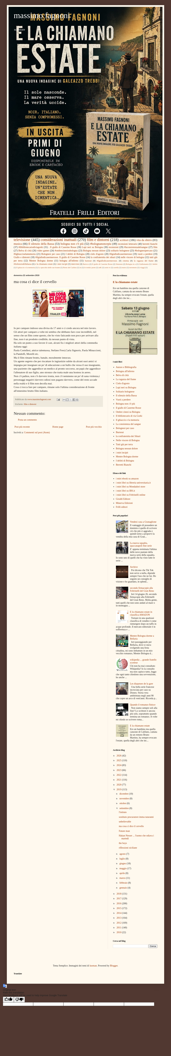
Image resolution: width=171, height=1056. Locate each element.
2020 (119, 784)
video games (43, 250)
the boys (123, 843)
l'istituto (123, 812)
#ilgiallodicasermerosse (120, 254)
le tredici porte (90, 267)
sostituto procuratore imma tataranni (136, 817)
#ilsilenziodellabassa (22, 264)
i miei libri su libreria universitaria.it (133, 482)
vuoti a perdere (145, 254)
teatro (124, 267)
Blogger (113, 965)
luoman (93, 965)
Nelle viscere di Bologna (128, 440)
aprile (122, 873)
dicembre (124, 793)
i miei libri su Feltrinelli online (130, 495)
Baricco (86, 264)
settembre (124, 808)
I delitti (154, 264)
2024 (119, 765)
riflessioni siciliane (128, 847)
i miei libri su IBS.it (125, 490)
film (155, 247)
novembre (124, 798)
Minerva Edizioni (124, 503)
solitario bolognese (120, 250)
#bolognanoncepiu (100, 243)
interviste (75, 264)
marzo (122, 878)
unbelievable (125, 821)
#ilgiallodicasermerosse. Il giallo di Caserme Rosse (60, 257)
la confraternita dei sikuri (103, 257)
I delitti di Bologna (75, 254)
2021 (119, 779)
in (80, 267)
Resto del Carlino (69, 267)
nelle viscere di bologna (132, 257)
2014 (119, 913)
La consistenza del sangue (128, 424)
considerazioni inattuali (59, 240)
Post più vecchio (94, 427)
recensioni (114, 247)
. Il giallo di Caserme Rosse (62, 247)
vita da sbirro (144, 240)
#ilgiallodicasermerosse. (107, 261)
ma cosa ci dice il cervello (131, 826)
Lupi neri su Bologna (92, 247)
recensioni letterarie (127, 244)
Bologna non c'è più (125, 403)
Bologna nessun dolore (94, 250)
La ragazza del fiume (126, 379)
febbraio (123, 883)
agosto (122, 854)
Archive (134, 567)
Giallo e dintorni (22, 257)
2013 (119, 918)
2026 (119, 755)
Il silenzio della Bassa (41, 243)
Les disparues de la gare (141, 683)
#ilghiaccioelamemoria (25, 254)
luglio (122, 858)
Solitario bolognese (125, 391)
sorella (116, 267)
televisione (22, 240)
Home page (57, 427)
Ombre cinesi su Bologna (128, 412)
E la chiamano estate (125, 282)
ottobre (123, 803)
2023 (119, 770)
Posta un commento (27, 420)
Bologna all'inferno (125, 371)
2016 (119, 903)
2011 (119, 927)
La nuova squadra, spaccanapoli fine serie (141, 544)
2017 (119, 898)
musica (18, 243)
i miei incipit (62, 264)
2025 (119, 760)
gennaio (123, 887)
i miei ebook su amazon (127, 478)
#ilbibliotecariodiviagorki (30, 247)
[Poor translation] (19, 999)
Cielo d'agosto (123, 383)
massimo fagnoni (42, 15)
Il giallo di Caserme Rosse (102, 264)
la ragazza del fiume (144, 261)
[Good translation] (8, 999)
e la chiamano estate (44, 264)
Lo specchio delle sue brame (49, 267)
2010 (119, 932)
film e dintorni (98, 240)
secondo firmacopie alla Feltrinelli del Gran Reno (142, 589)
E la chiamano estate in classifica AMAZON (141, 613)
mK (100, 267)
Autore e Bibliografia (126, 367)
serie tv (107, 267)
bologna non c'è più (72, 243)
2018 (119, 893)
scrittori (124, 240)
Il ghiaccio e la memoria (25, 267)
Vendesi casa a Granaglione (143, 522)
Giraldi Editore (123, 499)
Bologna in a (131, 264)
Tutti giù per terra (124, 444)
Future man (124, 831)
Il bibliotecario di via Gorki (129, 416)
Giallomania (143, 264)
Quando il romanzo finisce (142, 704)
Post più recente (22, 427)
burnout (88, 261)
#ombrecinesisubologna (66, 250)
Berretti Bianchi (123, 464)
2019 (119, 789)
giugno (123, 863)
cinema (126, 261)
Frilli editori (122, 507)
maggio (123, 868)
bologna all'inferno (69, 260)
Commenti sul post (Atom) (37, 432)
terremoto (133, 267)
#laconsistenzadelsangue (136, 247)
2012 (119, 923)
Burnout (120, 432)
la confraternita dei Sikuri (128, 436)
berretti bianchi (150, 244)
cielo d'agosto (97, 254)
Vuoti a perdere (123, 399)
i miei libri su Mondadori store (130, 486)
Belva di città (25, 250)
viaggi (142, 267)
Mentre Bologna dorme (41, 260)
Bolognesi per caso (50, 254)
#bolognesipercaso (144, 250)
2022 (119, 775)
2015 (119, 908)
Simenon (119, 264)
